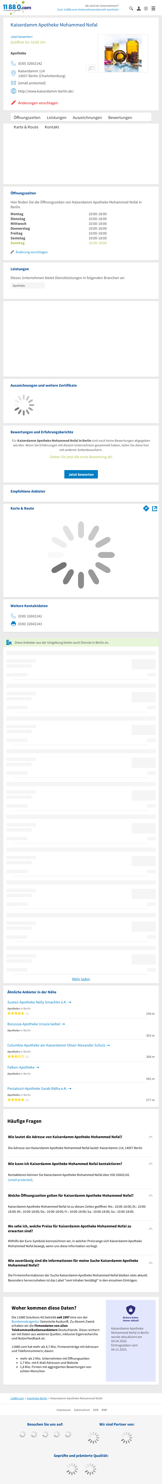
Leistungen (56, 117)
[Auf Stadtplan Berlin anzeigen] (154, 508)
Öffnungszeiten (27, 117)
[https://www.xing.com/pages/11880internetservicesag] (57, 1434)
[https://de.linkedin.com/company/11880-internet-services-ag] (68, 1434)
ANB (104, 1410)
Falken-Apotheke (21, 1067)
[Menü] (155, 8)
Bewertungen (120, 117)
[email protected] (20, 1180)
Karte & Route (26, 126)
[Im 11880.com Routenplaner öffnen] (146, 507)
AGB (95, 1410)
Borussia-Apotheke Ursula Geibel (33, 1023)
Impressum (64, 1410)
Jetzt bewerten (81, 474)
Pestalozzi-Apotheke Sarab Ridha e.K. (37, 1088)
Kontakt (52, 126)
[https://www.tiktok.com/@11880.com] (34, 1434)
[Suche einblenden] (133, 8)
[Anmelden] (140, 8)
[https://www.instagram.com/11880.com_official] (45, 1434)
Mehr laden (81, 979)
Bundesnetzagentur (26, 1321)
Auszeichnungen (87, 117)
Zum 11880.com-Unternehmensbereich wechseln (88, 9)
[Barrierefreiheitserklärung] (147, 8)
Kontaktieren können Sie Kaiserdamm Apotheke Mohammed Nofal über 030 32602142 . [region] (68, 1177)
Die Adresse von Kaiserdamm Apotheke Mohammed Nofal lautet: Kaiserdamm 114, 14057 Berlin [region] (75, 1148)
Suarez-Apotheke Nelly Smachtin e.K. (37, 1002)
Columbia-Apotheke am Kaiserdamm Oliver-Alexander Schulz (56, 1045)
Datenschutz (82, 1410)
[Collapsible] (150, 1136)
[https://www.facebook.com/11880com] (22, 1434)
